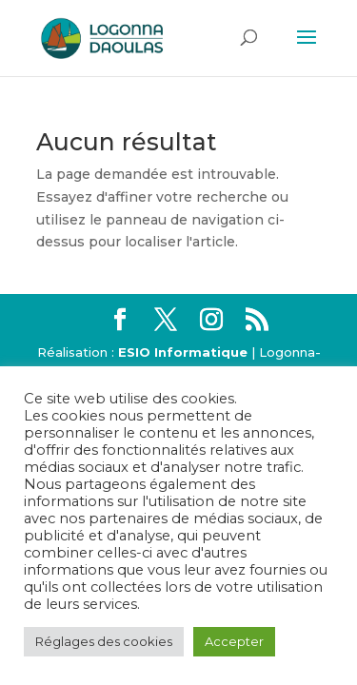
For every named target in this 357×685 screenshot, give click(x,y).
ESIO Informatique (183, 352)
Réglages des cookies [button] (103, 641)
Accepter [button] (234, 641)
